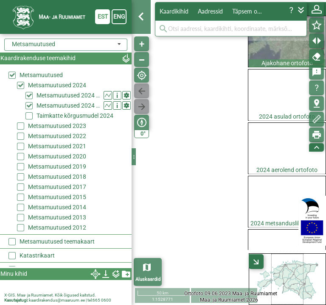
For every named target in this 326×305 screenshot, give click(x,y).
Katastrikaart (37, 255)
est (103, 16)
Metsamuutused (41, 75)
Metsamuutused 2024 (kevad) (68, 95)
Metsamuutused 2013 (57, 217)
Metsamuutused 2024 (57, 85)
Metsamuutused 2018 (57, 176)
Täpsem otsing (250, 11)
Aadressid (210, 11)
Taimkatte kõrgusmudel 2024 (75, 115)
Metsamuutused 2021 (57, 146)
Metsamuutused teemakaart (57, 241)
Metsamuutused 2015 (57, 197)
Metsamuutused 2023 (57, 125)
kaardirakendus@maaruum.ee (57, 300)
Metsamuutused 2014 (57, 207)
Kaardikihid (174, 11)
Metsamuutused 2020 (57, 156)
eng (119, 16)
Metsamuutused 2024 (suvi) (68, 105)
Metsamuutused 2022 (57, 136)
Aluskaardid (147, 279)
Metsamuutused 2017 (57, 186)
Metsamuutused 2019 (57, 166)
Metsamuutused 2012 (57, 227)
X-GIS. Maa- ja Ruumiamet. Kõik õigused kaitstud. (50, 295)
